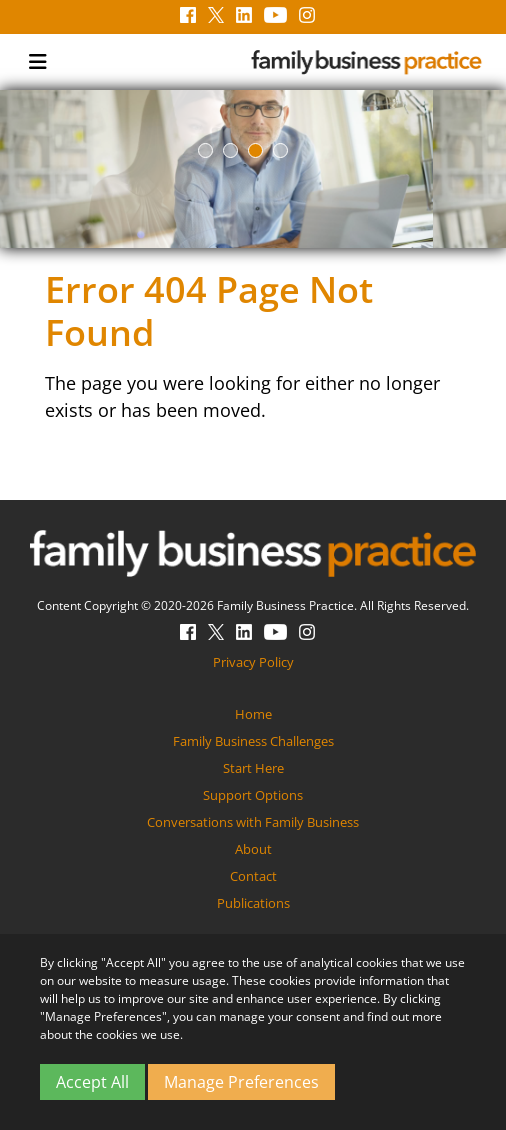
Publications (253, 903)
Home (253, 714)
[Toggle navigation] (38, 62)
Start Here (253, 768)
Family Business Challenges (253, 741)
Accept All (92, 1082)
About (253, 849)
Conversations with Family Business (253, 822)
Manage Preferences (241, 1082)
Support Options (253, 795)
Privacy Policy (253, 662)
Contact (253, 876)
